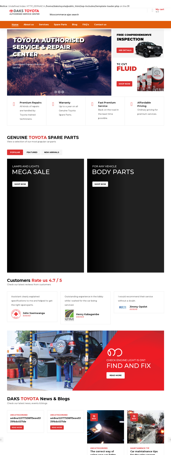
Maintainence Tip (139, 446)
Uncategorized (19, 413)
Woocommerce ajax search (64, 14)
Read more (17, 425)
